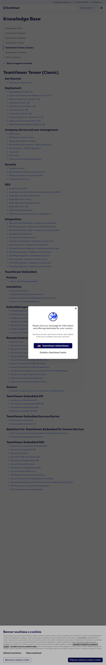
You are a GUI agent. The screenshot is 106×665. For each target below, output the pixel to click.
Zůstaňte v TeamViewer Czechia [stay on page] (53, 352)
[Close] (75, 308)
